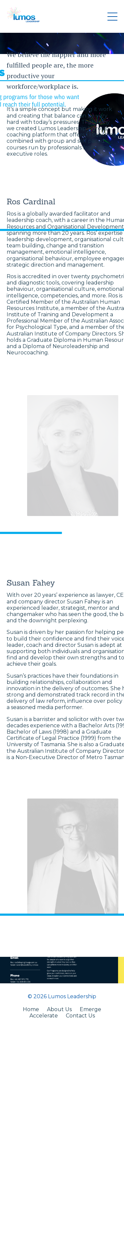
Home (31, 1009)
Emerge (90, 1009)
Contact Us (80, 1015)
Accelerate (43, 1015)
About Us (59, 1009)
